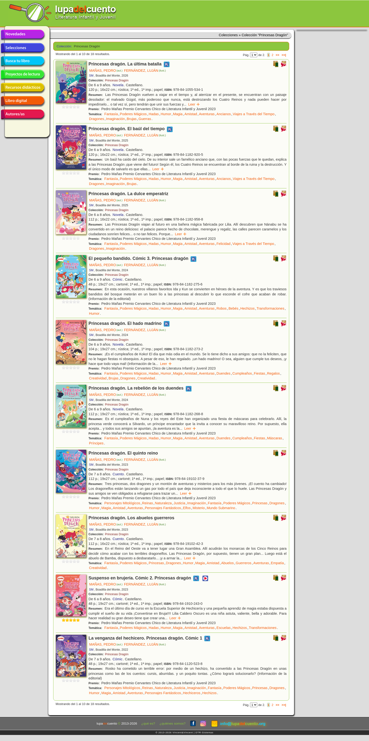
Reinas (147, 503)
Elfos (187, 508)
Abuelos (227, 563)
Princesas (259, 503)
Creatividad (98, 378)
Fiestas (259, 373)
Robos (221, 308)
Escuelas (223, 628)
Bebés (233, 308)
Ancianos (223, 114)
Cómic (118, 279)
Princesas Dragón (116, 80)
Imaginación (115, 119)
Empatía (277, 563)
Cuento (118, 474)
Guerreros (243, 563)
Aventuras (207, 114)
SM (91, 75)
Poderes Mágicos (133, 114)
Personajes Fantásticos (163, 508)
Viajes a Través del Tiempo (254, 114)
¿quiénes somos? (172, 723)
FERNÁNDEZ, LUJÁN (145, 70)
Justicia (179, 503)
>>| (283, 55)
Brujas (132, 119)
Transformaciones (270, 308)
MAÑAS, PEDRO (106, 70)
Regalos (273, 373)
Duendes (223, 373)
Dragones (96, 119)
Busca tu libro (22, 61)
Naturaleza (163, 503)
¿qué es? (148, 723)
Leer (194, 104)
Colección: (63, 46)
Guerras (145, 119)
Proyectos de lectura (22, 74)
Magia (178, 114)
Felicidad (223, 244)
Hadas (154, 114)
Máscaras (274, 438)
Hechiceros (191, 693)
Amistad (190, 114)
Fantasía (111, 114)
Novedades (22, 34)
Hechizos (247, 308)
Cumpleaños (242, 373)
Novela (118, 85)
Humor (166, 114)
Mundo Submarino (221, 508)
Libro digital (22, 101)
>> (277, 55)
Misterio (199, 508)
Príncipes (96, 443)
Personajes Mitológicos (122, 503)
